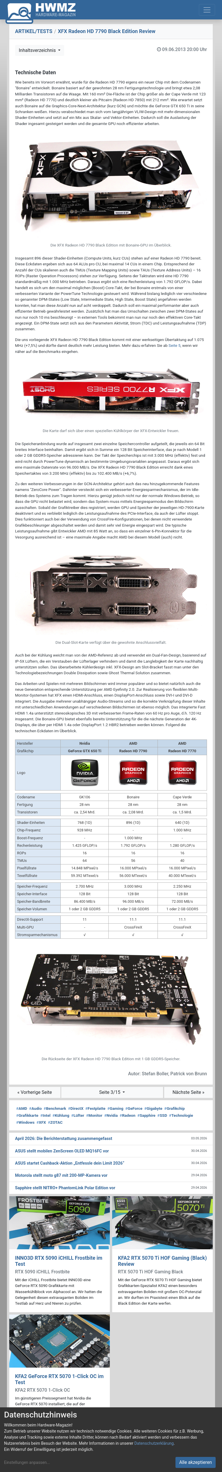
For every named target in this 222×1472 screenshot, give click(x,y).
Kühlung (60, 1115)
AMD (21, 1108)
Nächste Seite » (188, 1092)
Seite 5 (174, 345)
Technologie (181, 1115)
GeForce (134, 1108)
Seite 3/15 (110, 1092)
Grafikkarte (27, 1115)
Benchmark (55, 1108)
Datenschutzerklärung (154, 1443)
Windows (25, 1122)
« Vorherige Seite (34, 1092)
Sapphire (146, 1115)
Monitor (94, 1115)
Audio (35, 1108)
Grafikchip (174, 1108)
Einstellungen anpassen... (27, 1462)
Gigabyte (153, 1108)
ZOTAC (55, 1122)
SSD (162, 1115)
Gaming (115, 1108)
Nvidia (111, 1115)
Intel (45, 1115)
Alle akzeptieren (195, 1462)
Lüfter (77, 1115)
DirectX (76, 1108)
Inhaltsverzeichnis (38, 50)
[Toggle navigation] (207, 10)
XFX (41, 1122)
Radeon (127, 1115)
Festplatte (95, 1108)
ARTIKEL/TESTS (33, 31)
